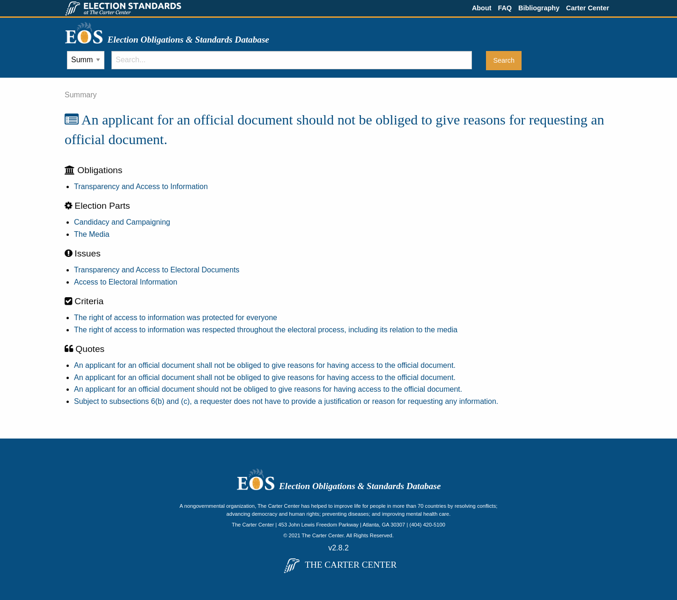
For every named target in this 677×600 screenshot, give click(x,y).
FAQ (505, 8)
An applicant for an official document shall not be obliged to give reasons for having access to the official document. (265, 365)
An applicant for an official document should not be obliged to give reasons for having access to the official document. (268, 389)
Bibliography (538, 8)
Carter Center (587, 8)
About (482, 8)
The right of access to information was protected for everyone (175, 318)
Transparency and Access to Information (141, 186)
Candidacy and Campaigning (122, 222)
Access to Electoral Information (125, 282)
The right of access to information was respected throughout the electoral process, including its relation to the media (265, 330)
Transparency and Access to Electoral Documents (156, 270)
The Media (92, 234)
